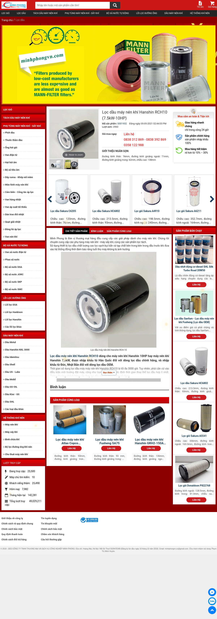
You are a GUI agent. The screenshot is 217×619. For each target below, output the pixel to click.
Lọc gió (6, 13)
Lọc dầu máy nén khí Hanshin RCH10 (74, 356)
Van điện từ (11, 155)
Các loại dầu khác (14, 409)
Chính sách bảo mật (11, 529)
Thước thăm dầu (13, 140)
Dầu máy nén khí (174, 13)
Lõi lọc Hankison (14, 312)
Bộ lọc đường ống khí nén (18, 446)
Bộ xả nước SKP (13, 281)
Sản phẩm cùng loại (119, 231)
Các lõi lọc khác (13, 326)
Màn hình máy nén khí (16, 184)
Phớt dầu (9, 132)
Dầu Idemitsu (12, 357)
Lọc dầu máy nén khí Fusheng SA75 (109, 441)
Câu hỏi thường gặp (51, 539)
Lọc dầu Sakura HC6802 (106, 211)
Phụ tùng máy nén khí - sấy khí (82, 13)
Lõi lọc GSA (11, 304)
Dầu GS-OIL (11, 386)
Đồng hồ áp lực (13, 229)
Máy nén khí (11, 424)
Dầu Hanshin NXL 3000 (17, 349)
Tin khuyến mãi (49, 523)
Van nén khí (11, 236)
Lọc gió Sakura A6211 (188, 211)
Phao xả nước (12, 259)
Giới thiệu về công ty (12, 518)
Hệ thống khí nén (200, 13)
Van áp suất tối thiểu (16, 207)
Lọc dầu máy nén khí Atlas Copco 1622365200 (70, 441)
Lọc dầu (22, 13)
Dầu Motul (10, 342)
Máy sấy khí (11, 432)
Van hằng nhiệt (13, 199)
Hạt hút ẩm (11, 162)
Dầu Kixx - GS (12, 394)
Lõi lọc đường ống (147, 13)
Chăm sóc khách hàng (52, 534)
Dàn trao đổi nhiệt (14, 214)
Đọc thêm (109, 372)
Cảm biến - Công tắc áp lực (19, 192)
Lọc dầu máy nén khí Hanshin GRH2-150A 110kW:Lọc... (149, 441)
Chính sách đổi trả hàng (13, 539)
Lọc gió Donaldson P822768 (194, 485)
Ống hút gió (11, 147)
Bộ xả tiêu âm (12, 169)
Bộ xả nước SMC (13, 289)
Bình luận (97, 231)
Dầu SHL (9, 401)
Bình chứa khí (12, 439)
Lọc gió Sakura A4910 (146, 211)
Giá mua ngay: (109, 134)
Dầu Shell (10, 364)
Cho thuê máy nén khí (16, 454)
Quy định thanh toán (12, 534)
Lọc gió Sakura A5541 (194, 435)
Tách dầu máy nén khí (46, 13)
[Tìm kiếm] (115, 5)
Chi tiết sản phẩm (76, 231)
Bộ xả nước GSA (13, 267)
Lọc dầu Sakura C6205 (63, 211)
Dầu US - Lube (12, 372)
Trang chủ (7, 20)
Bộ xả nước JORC (14, 274)
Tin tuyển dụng (49, 518)
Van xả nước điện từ (15, 252)
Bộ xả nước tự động (118, 13)
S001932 (122, 123)
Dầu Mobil (10, 379)
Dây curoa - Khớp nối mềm (19, 177)
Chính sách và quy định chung (17, 523)
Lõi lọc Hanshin (13, 319)
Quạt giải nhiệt (12, 221)
